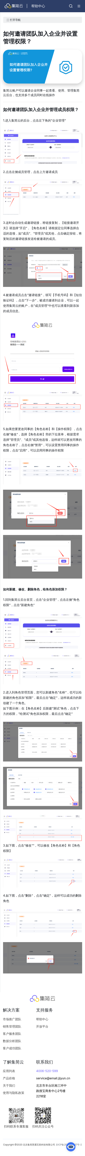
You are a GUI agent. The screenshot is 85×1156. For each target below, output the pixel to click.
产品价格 (9, 1078)
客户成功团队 (12, 1048)
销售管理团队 (12, 1026)
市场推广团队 (12, 1019)
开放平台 (42, 1026)
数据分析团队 (12, 1041)
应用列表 (9, 1071)
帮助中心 (42, 1019)
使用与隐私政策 (13, 1093)
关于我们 (9, 1085)
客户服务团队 (12, 1034)
